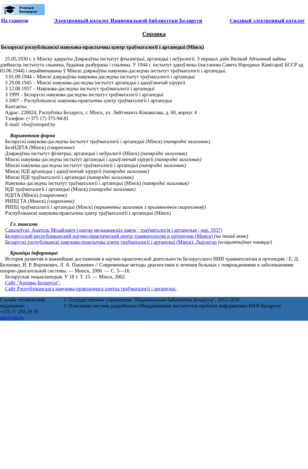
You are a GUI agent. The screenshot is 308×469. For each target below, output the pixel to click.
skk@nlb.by (12, 317)
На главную (14, 20)
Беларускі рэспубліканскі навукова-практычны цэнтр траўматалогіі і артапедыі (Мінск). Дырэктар (111, 242)
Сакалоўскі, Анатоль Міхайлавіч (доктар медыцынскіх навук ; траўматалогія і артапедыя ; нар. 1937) (114, 230)
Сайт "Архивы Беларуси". (33, 282)
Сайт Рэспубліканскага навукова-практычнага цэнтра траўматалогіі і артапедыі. (91, 288)
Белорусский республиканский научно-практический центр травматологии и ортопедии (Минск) (109, 236)
